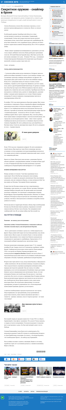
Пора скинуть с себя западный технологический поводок (58, 130)
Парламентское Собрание (56, 43)
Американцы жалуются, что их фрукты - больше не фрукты (57, 246)
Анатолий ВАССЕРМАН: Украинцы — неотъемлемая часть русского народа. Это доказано (57, 86)
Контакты (26, 391)
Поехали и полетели (58, 377)
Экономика (7, 385)
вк (7, 359)
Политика (52, 69)
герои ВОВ (19, 354)
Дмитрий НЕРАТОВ (19, 6)
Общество (3, 6)
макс (42, 359)
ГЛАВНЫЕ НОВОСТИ (55, 6)
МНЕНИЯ (51, 104)
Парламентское (40, 385)
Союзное (55, 385)
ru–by (35, 359)
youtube (21, 359)
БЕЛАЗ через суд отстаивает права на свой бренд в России (58, 27)
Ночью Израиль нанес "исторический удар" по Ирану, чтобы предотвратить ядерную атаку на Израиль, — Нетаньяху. (58, 178)
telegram (28, 359)
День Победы (13, 354)
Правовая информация (42, 391)
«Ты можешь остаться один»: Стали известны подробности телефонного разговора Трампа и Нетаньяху (57, 237)
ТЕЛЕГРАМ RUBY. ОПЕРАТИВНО (53, 149)
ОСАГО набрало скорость (56, 58)
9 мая (9, 354)
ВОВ (5, 354)
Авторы (32, 391)
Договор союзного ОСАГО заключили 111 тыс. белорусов (57, 212)
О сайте (20, 391)
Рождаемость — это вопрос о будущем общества (59, 110)
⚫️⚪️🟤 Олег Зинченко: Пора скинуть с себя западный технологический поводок (57, 155)
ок (14, 359)
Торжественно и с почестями (58, 118)
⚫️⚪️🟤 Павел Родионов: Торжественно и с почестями (58, 252)
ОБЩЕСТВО (24, 139)
